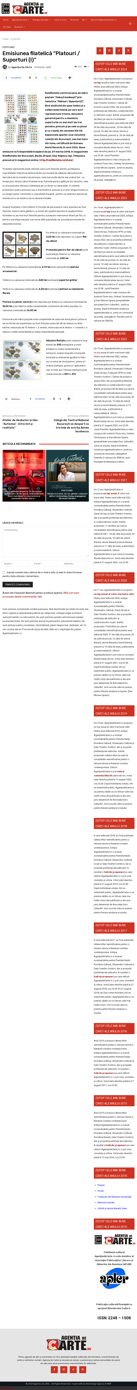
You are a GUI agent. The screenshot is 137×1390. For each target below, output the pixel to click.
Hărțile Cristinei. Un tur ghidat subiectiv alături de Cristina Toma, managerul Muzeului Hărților (67, 496)
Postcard (15, 38)
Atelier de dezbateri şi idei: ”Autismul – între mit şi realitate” (20, 424)
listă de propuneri (113, 872)
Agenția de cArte (21, 67)
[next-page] (10, 507)
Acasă (5, 38)
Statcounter (7, 1388)
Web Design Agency (95, 1384)
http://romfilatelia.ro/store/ (56, 160)
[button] (130, 23)
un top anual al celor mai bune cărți (114, 594)
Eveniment (23, 488)
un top (97, 82)
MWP (109, 1384)
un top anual (110, 493)
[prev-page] (4, 507)
